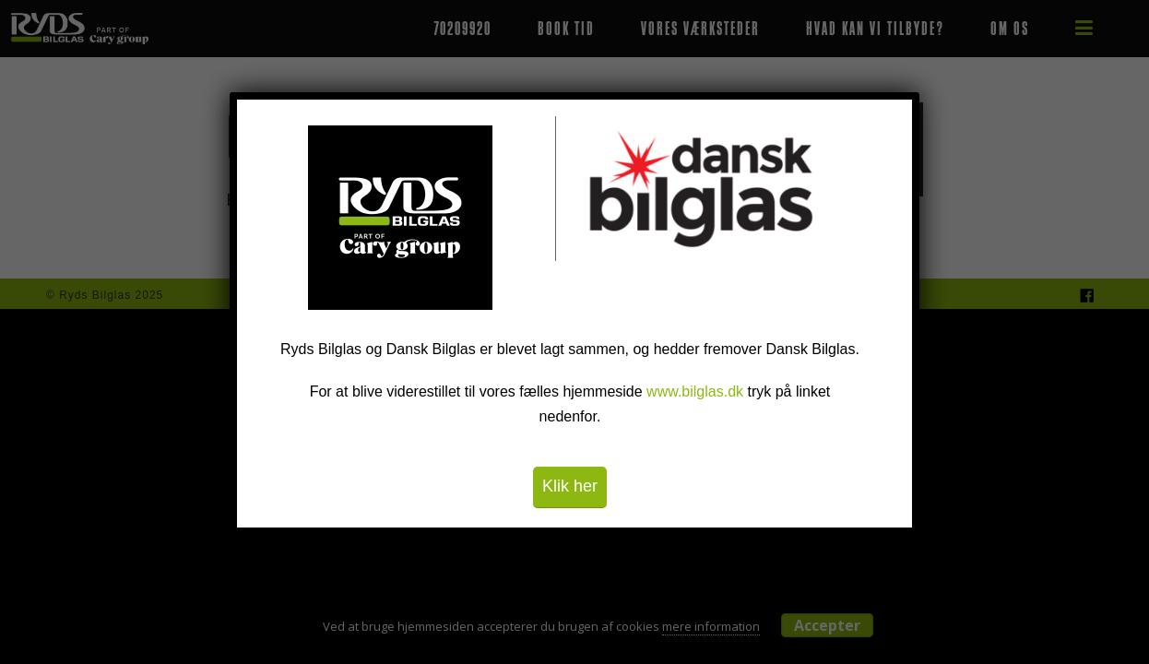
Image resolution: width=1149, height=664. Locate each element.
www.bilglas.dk (694, 391)
